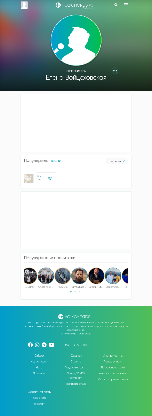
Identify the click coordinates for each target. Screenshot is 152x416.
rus (67, 344)
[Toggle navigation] (126, 4)
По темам (39, 373)
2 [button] (76, 293)
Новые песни (39, 361)
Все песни (117, 161)
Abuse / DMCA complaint (76, 375)
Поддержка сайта (76, 367)
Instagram (39, 397)
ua (85, 344)
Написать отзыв (76, 383)
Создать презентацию (113, 379)
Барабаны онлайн (113, 367)
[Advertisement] (76, 123)
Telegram (39, 403)
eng (76, 344)
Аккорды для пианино (113, 373)
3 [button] (81, 293)
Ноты (39, 367)
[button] (115, 71)
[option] (39, 176)
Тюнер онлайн (113, 361)
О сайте (76, 361)
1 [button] (72, 293)
